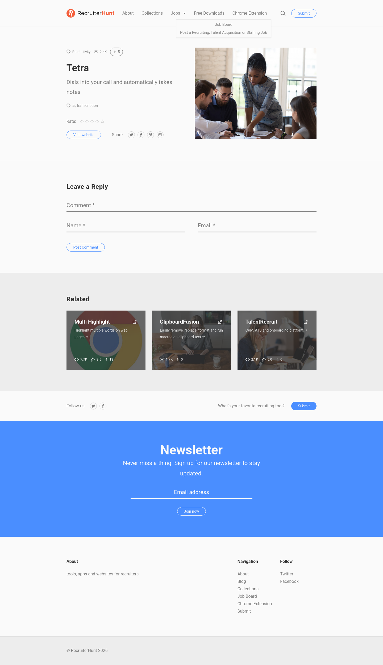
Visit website (83, 135)
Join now (191, 511)
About (128, 13)
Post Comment (85, 247)
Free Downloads (209, 13)
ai (73, 105)
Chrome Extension (249, 13)
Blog (242, 581)
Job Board (247, 596)
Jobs (176, 13)
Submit (304, 13)
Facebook (289, 581)
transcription (87, 105)
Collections (152, 13)
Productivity (81, 52)
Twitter (286, 573)
